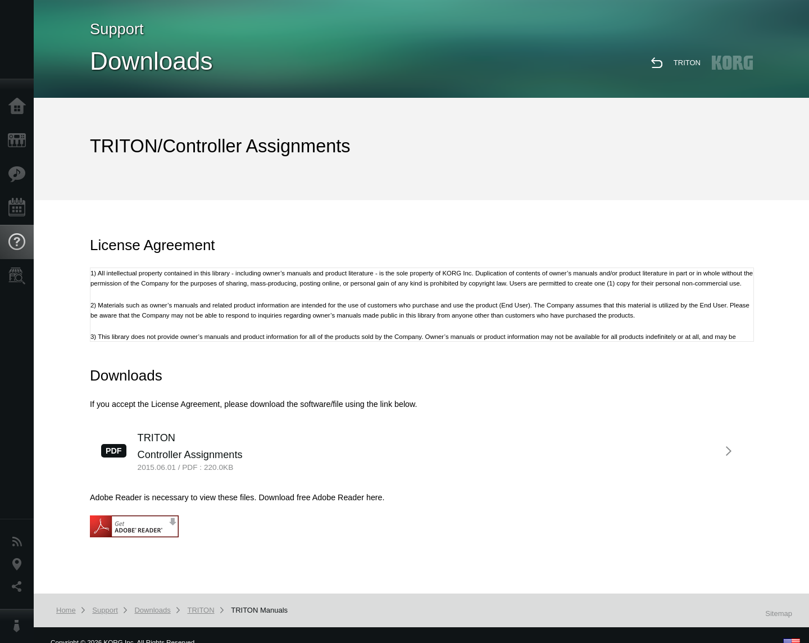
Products (19, 140)
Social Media (19, 587)
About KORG (19, 626)
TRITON (687, 62)
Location (19, 564)
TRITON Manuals (259, 610)
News (19, 542)
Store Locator (19, 276)
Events (19, 208)
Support (19, 242)
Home (19, 107)
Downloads (152, 610)
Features (19, 174)
